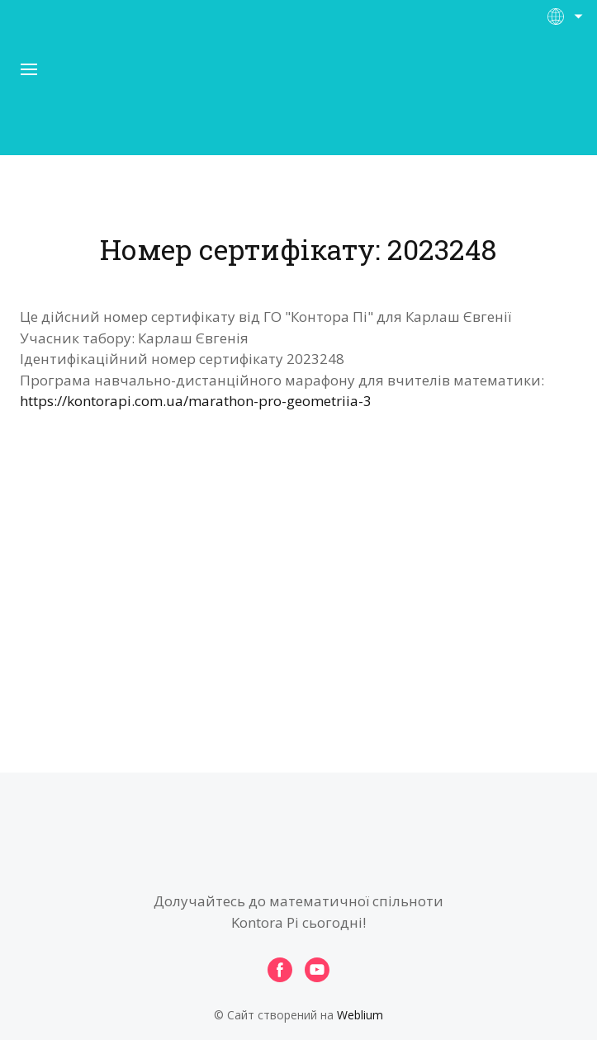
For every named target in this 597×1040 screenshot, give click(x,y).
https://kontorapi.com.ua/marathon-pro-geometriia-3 (196, 400)
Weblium (360, 1015)
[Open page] (298, 98)
